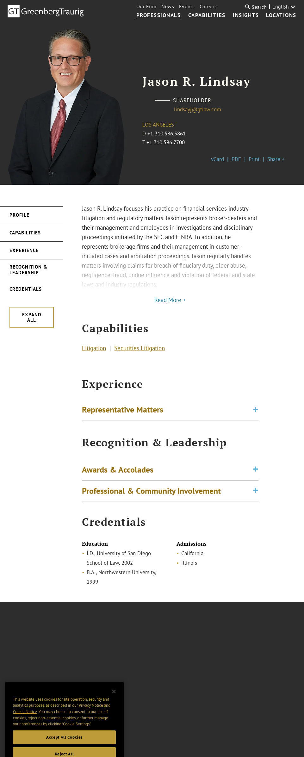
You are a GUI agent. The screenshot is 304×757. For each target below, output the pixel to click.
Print (254, 159)
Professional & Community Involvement (151, 492)
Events (187, 6)
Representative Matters (122, 410)
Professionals (158, 15)
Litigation (94, 349)
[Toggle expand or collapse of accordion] (255, 410)
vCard (217, 159)
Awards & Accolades (117, 472)
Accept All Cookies (64, 744)
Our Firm (146, 6)
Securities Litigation (139, 349)
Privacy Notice (91, 712)
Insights (246, 15)
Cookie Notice (25, 718)
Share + (276, 159)
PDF (236, 159)
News (167, 6)
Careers (208, 6)
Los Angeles (158, 124)
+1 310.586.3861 (166, 133)
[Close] (114, 698)
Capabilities (207, 15)
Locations (281, 15)
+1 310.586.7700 (165, 142)
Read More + (170, 300)
